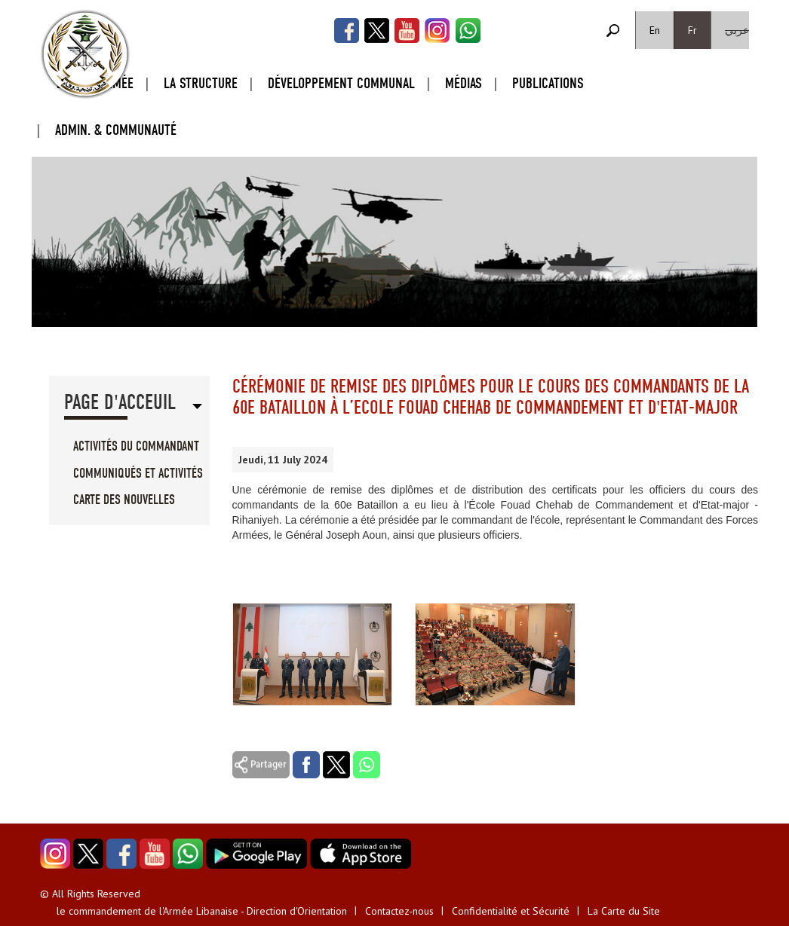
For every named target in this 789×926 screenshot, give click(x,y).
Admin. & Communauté (116, 130)
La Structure (201, 83)
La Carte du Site (624, 911)
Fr (692, 30)
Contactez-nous (399, 911)
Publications (548, 83)
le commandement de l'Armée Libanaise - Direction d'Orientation (202, 911)
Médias (463, 83)
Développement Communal (341, 83)
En (654, 30)
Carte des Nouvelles (124, 500)
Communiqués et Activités (138, 473)
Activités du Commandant (136, 446)
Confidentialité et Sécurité (510, 911)
